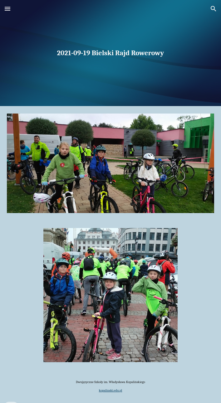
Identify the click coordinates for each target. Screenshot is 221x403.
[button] (7, 8)
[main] (110, 53)
